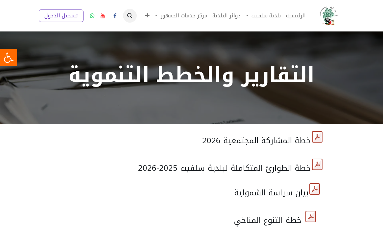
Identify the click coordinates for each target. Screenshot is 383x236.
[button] (130, 16)
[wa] (92, 16)
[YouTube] (103, 15)
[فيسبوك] (115, 15)
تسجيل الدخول (61, 15)
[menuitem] (295, 15)
